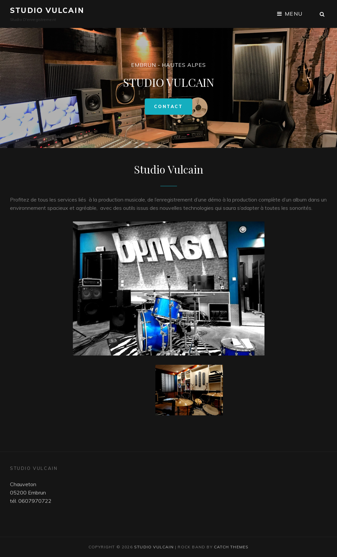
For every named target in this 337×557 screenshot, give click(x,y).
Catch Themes (231, 546)
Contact (173, 109)
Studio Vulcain (47, 10)
